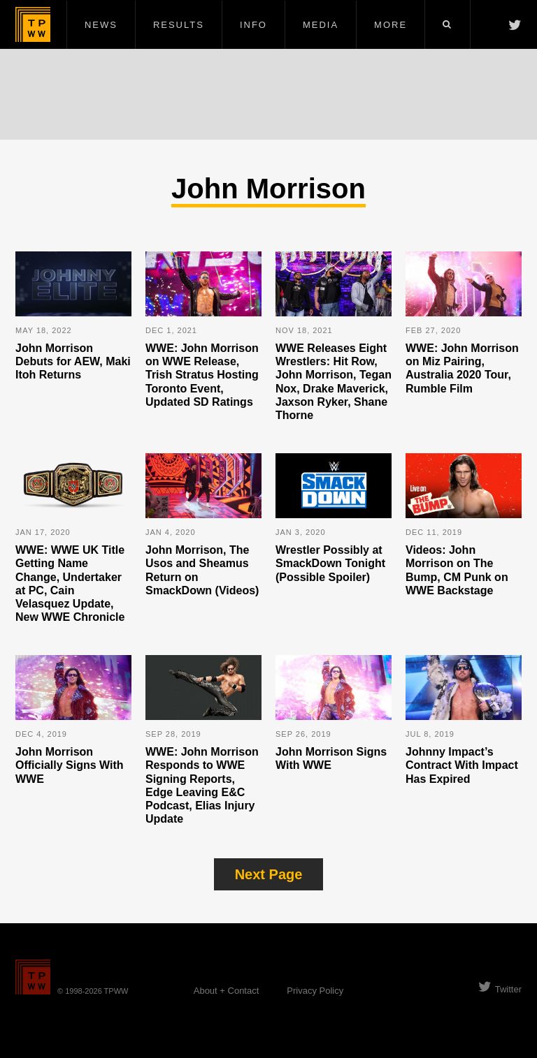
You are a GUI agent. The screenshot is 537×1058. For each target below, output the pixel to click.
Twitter (500, 989)
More (390, 25)
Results (178, 25)
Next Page (269, 874)
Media (320, 25)
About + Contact (226, 990)
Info (253, 25)
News (101, 25)
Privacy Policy (315, 990)
